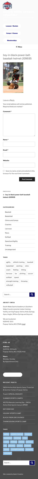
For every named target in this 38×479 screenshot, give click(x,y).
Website (6, 160)
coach (8, 270)
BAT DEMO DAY (8, 409)
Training (8, 245)
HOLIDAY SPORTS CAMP (12, 413)
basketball (10, 266)
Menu (19, 47)
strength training (12, 281)
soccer (30, 274)
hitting (23, 270)
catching (19, 266)
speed (16, 277)
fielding (15, 270)
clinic (27, 266)
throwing (24, 281)
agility (8, 262)
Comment (7, 111)
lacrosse (9, 274)
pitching (22, 274)
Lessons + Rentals (12, 26)
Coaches (8, 225)
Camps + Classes (12, 33)
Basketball (9, 216)
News (7, 233)
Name (5, 140)
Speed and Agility (11, 241)
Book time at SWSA (12, 375)
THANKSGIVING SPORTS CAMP (14, 421)
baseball (30, 262)
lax (16, 274)
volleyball (9, 285)
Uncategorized (10, 249)
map (23, 324)
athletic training (19, 262)
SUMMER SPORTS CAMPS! (13, 398)
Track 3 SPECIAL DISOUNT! (13, 394)
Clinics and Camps (11, 220)
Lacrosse (8, 229)
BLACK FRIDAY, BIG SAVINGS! (13, 417)
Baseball (8, 212)
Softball (8, 237)
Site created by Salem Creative (13, 474)
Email (5, 150)
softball (9, 277)
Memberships (12, 40)
